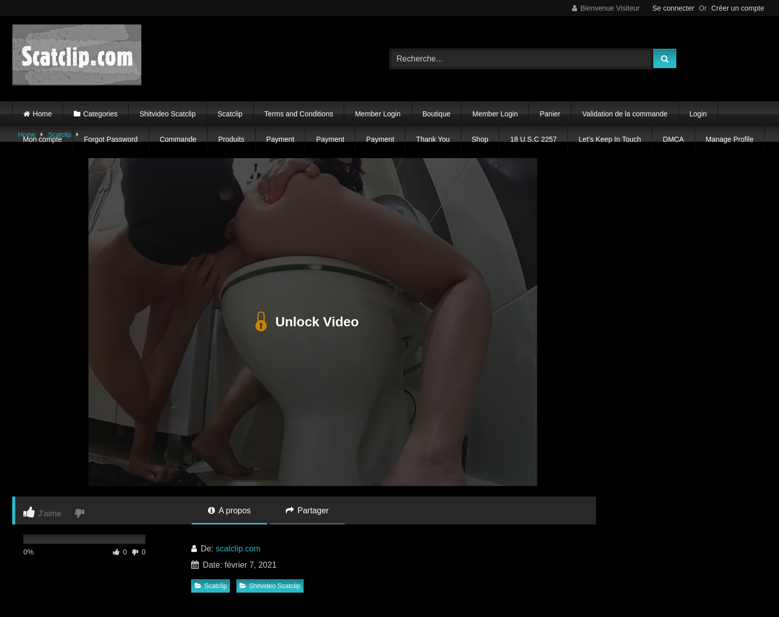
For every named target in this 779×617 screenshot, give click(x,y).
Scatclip (230, 114)
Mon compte (42, 139)
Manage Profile (730, 139)
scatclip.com (238, 548)
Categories (100, 114)
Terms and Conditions (298, 114)
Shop (480, 139)
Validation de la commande (625, 114)
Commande (178, 139)
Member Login (378, 114)
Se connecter (673, 8)
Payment (280, 139)
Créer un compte (737, 8)
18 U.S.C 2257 (533, 139)
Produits (231, 139)
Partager (307, 510)
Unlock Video (303, 322)
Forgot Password (111, 139)
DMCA (673, 139)
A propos (229, 510)
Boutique (437, 114)
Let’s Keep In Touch (610, 139)
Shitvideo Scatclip (167, 114)
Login (698, 114)
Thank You (433, 139)
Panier (550, 114)
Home (42, 114)
